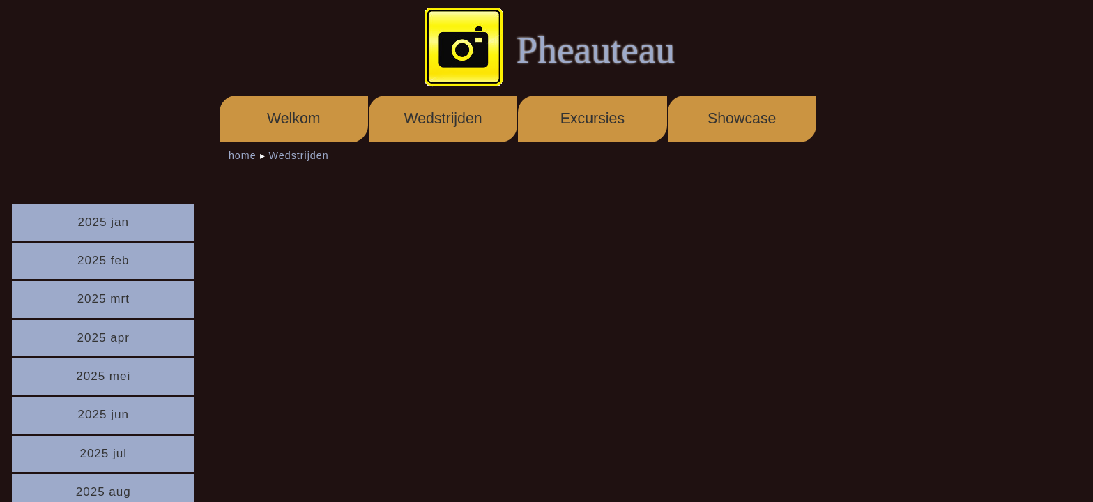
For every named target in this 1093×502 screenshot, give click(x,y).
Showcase (742, 118)
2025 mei (103, 376)
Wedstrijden (443, 118)
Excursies (592, 118)
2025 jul (103, 453)
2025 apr (103, 337)
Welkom (294, 118)
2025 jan (103, 222)
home (243, 155)
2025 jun (103, 414)
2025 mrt (103, 298)
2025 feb (103, 260)
